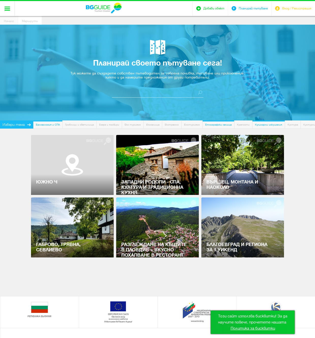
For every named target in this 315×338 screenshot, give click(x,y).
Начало (9, 21)
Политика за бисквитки (253, 328)
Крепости (243, 124)
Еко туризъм (133, 124)
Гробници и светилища (79, 124)
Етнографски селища (218, 124)
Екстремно (172, 124)
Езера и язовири (109, 124)
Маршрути (30, 21)
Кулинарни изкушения (268, 124)
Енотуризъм (192, 124)
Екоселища (152, 124)
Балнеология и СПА (48, 124)
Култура (293, 124)
